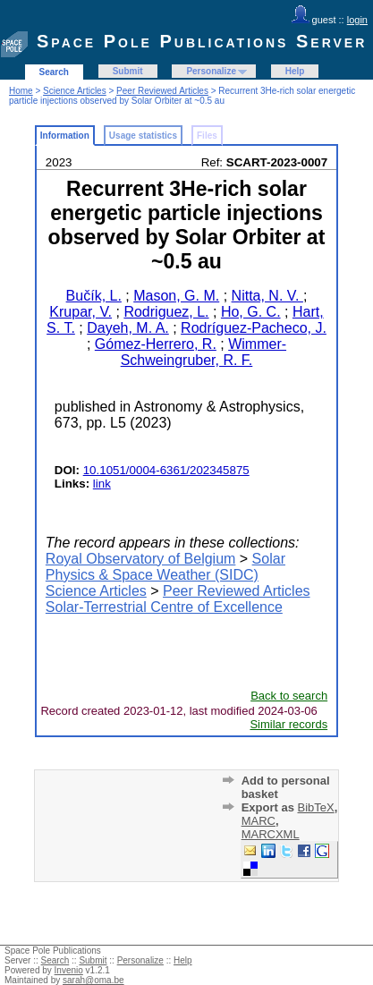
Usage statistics (143, 135)
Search (54, 72)
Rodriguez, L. (165, 311)
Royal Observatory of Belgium (141, 558)
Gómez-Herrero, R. (155, 344)
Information (64, 135)
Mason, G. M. (176, 295)
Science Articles (74, 91)
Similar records (288, 724)
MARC (259, 821)
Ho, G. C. (251, 311)
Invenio (69, 970)
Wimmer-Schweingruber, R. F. (203, 352)
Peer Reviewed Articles (162, 91)
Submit (128, 71)
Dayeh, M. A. (128, 327)
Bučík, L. (94, 295)
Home (21, 91)
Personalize (211, 71)
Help (295, 71)
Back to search (288, 695)
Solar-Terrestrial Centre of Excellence (164, 607)
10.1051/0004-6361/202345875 (166, 470)
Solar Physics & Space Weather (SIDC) (165, 566)
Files (207, 135)
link (102, 483)
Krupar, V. (80, 311)
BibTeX (316, 807)
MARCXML (271, 834)
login (357, 19)
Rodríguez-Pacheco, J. (253, 327)
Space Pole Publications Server (202, 41)
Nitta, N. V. (267, 295)
